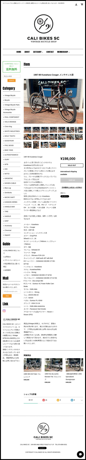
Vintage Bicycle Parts (12, 105)
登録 (7, 296)
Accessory (8, 226)
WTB (6, 164)
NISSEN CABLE (10, 183)
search (11, 80)
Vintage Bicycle (10, 95)
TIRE (6, 211)
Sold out (72, 180)
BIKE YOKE (9, 150)
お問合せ (7, 257)
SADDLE (8, 216)
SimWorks (8, 193)
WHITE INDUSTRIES (12, 131)
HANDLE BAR (10, 207)
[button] (38, 52)
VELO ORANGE (10, 122)
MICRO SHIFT (10, 197)
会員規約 (7, 270)
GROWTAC (9, 178)
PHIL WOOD (9, 145)
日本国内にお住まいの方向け (72, 187)
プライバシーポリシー (12, 260)
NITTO (7, 174)
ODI (6, 169)
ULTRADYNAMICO (11, 155)
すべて (31, 400)
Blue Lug (8, 188)
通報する (62, 193)
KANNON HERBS (11, 202)
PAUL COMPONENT (12, 117)
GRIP (7, 221)
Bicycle (7, 100)
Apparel (7, 235)
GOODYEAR (9, 141)
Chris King (8, 126)
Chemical (8, 230)
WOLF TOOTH (10, 136)
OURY (7, 159)
